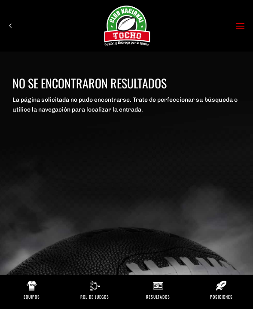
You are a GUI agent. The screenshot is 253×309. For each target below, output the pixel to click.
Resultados (158, 297)
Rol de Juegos (94, 297)
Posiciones (221, 297)
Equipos (32, 297)
